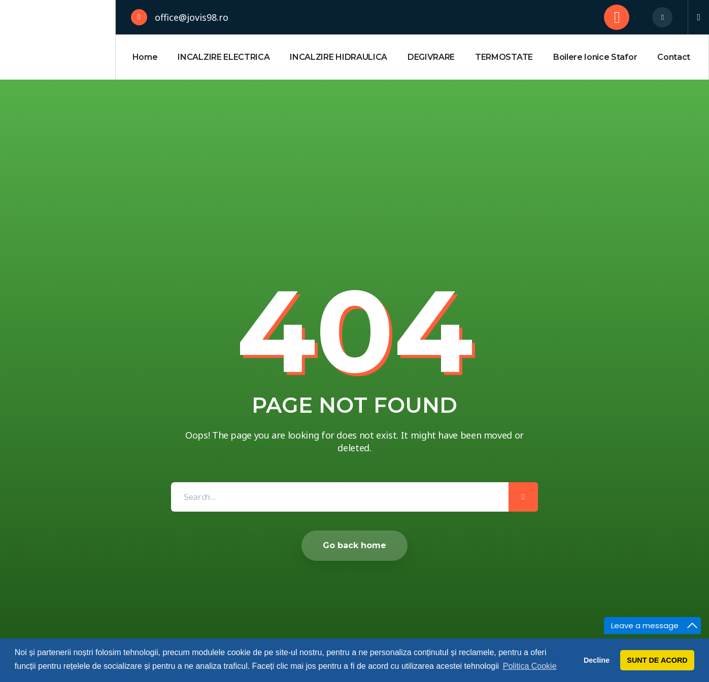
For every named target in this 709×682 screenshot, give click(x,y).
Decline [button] (597, 660)
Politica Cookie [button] (530, 666)
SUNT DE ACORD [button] (657, 660)
